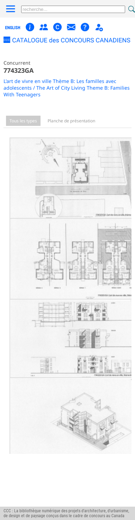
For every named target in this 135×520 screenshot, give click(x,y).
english (12, 27)
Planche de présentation (71, 121)
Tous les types (23, 121)
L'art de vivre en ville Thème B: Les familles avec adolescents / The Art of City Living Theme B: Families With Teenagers (67, 88)
